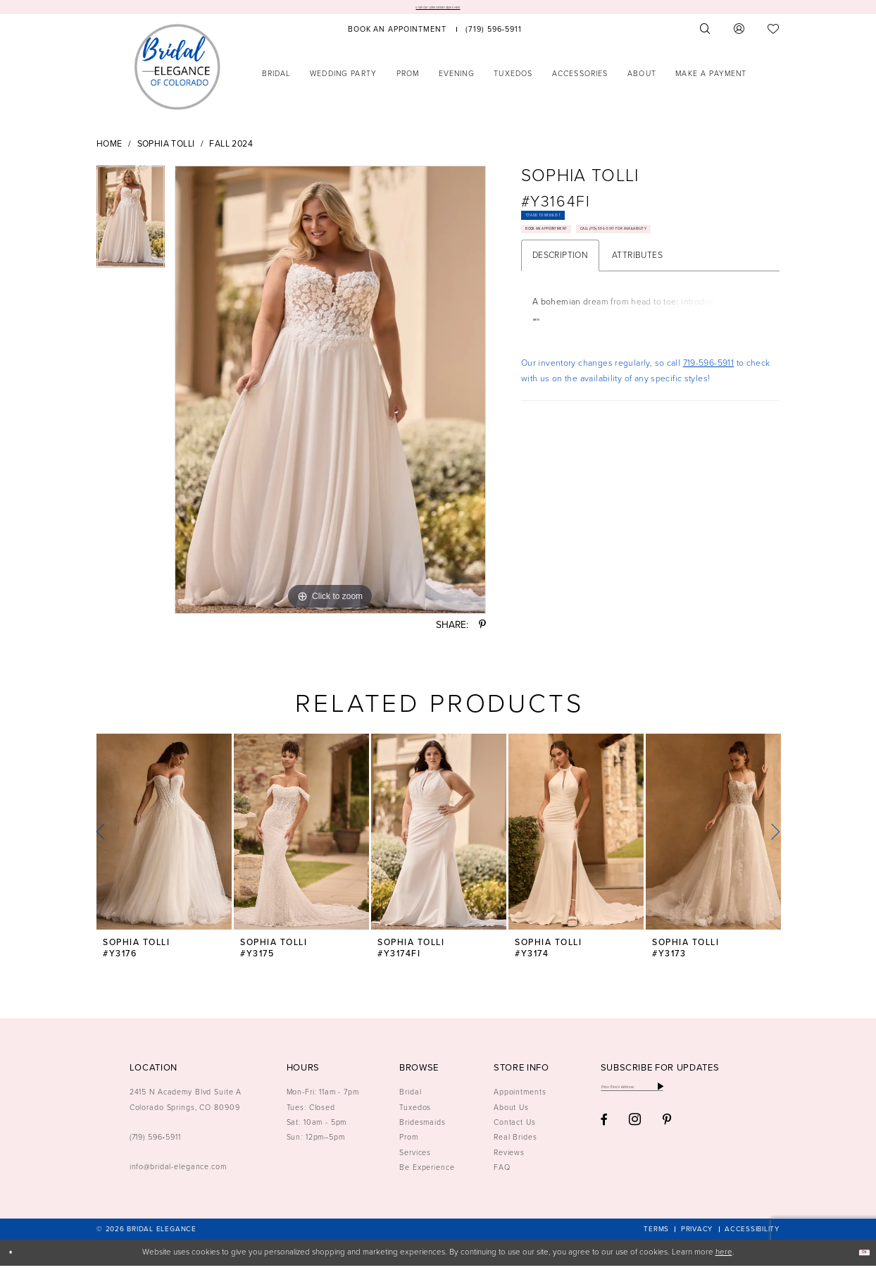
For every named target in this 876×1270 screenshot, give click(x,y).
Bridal (410, 1096)
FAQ (502, 1172)
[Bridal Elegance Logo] (177, 71)
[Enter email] (675, 1096)
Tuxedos (415, 1112)
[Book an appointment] (397, 34)
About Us (511, 1112)
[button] (739, 34)
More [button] (542, 389)
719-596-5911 (708, 432)
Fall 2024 (230, 148)
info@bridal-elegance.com (178, 1171)
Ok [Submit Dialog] (858, 1257)
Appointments (520, 1096)
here (723, 1257)
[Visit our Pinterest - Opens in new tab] (667, 1134)
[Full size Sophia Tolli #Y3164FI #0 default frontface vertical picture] (330, 394)
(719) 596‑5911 (155, 1141)
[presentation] (164, 837)
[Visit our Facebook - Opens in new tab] (604, 1134)
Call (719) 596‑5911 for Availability (607, 291)
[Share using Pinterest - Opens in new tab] (482, 630)
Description (560, 322)
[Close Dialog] (15, 1257)
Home (109, 148)
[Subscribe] (743, 1096)
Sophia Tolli (166, 148)
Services (415, 1157)
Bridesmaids (422, 1127)
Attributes (637, 322)
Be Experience (426, 1172)
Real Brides (515, 1141)
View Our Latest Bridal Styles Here (438, 9)
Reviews (509, 1157)
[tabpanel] (130, 227)
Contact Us (515, 1127)
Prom (408, 1141)
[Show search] (705, 34)
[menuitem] (397, 34)
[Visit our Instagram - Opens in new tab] (635, 1134)
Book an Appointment (579, 260)
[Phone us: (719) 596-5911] (494, 34)
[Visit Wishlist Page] (773, 34)
